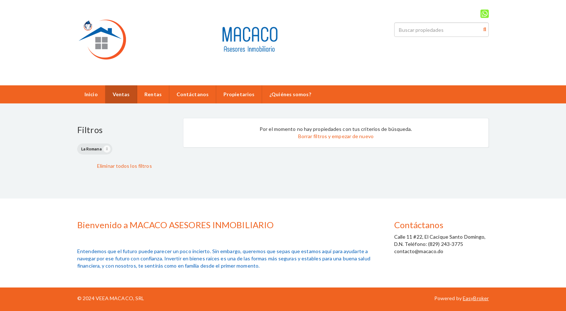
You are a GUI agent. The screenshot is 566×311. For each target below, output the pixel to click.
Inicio (91, 94)
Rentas (153, 94)
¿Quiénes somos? (290, 94)
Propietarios (238, 94)
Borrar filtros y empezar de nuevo (336, 136)
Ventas (121, 94)
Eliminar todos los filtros (124, 166)
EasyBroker (476, 298)
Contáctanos (193, 94)
